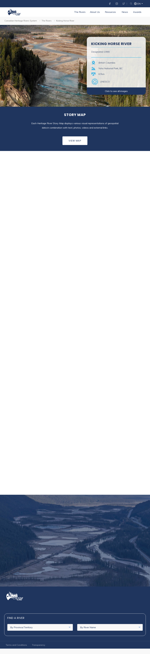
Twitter (124, 3)
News (90, 21)
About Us (61, 21)
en (139, 4)
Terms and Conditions (16, 645)
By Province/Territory (40, 627)
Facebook (110, 3)
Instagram (117, 3)
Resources (76, 21)
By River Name (110, 627)
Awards (103, 21)
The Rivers (45, 21)
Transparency (38, 645)
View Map (75, 140)
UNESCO (105, 81)
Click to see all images (116, 91)
